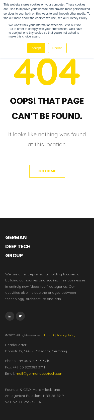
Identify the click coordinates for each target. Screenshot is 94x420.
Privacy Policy (65, 335)
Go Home (47, 171)
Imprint (49, 335)
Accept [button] (36, 48)
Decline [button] (57, 48)
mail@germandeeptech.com (39, 373)
